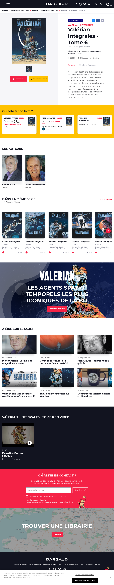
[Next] (108, 230)
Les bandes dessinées (20, 10)
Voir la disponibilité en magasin (52, 128)
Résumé (71, 65)
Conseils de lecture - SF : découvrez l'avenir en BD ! (54, 362)
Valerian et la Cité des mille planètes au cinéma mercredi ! (18, 395)
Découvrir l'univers (57, 309)
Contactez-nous (20, 564)
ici (72, 502)
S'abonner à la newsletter (68, 564)
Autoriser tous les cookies (85, 581)
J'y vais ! (57, 535)
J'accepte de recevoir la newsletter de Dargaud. (47, 497)
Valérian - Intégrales (49, 10)
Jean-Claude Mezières (35, 184)
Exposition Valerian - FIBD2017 (13, 454)
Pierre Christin (74, 51)
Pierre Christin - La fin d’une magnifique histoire (17, 362)
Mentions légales (49, 564)
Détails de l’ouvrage (87, 65)
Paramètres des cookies (90, 564)
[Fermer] (110, 578)
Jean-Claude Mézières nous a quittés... (93, 362)
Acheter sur (87, 124)
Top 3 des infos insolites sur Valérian (54, 395)
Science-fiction (75, 20)
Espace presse (35, 564)
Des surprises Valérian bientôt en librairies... (93, 395)
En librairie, (51, 122)
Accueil (5, 10)
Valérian (35, 10)
